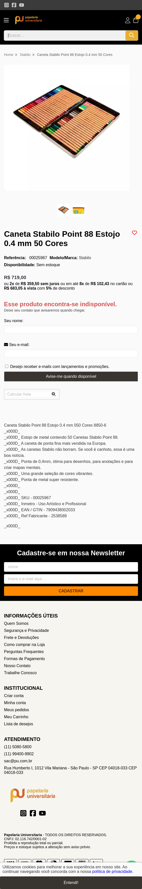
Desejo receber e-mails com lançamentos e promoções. (59, 366)
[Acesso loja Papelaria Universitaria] (127, 20)
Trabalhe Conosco (20, 673)
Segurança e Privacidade (26, 630)
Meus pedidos (16, 710)
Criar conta (14, 696)
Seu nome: (13, 321)
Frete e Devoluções (21, 637)
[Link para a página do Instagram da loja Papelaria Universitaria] (6, 5)
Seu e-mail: (16, 345)
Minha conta (15, 703)
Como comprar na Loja (24, 644)
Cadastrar (71, 591)
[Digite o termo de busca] (64, 35)
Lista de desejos (18, 724)
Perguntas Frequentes (24, 651)
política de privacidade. (112, 872)
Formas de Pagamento (24, 659)
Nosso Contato (17, 666)
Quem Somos (16, 623)
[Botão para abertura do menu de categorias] (6, 20)
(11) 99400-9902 (19, 754)
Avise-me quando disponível (71, 376)
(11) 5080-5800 (17, 747)
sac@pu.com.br (18, 761)
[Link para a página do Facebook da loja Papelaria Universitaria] (14, 5)
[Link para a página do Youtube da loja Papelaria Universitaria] (21, 5)
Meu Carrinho (16, 717)
